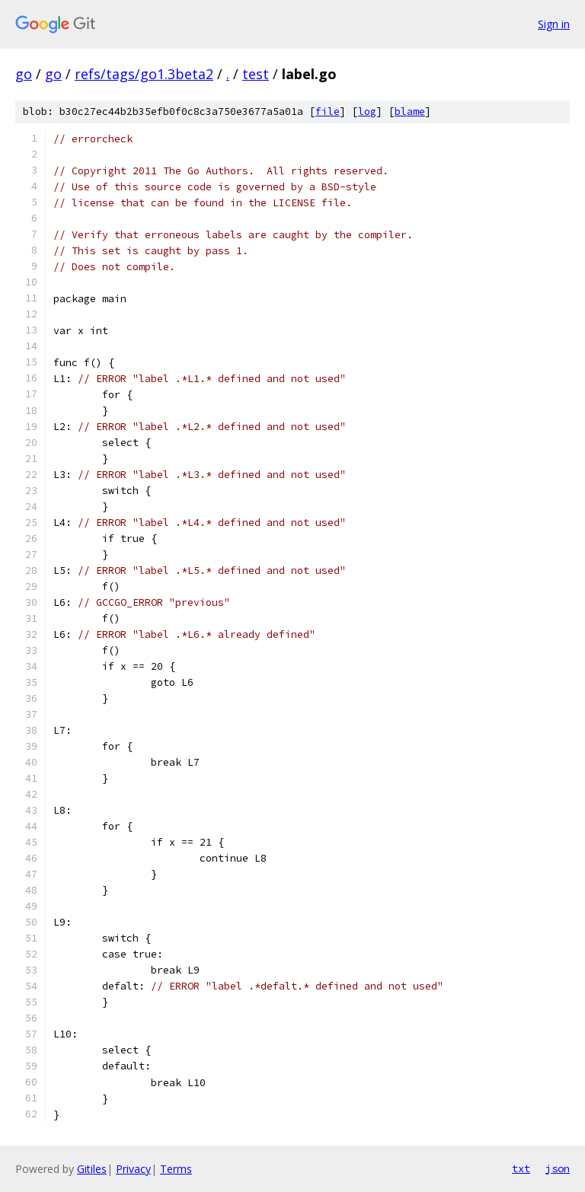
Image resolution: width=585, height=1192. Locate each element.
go (23, 74)
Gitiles (92, 1169)
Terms (176, 1169)
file (327, 111)
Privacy (133, 1169)
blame (410, 111)
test (255, 74)
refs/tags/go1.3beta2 (144, 74)
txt (521, 1168)
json (557, 1168)
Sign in (554, 24)
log (367, 111)
